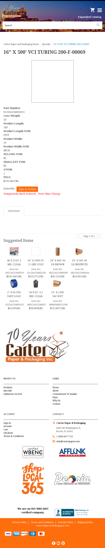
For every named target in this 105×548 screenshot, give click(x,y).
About (55, 390)
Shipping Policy (85, 522)
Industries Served (13, 393)
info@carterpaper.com (68, 441)
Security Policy (65, 522)
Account (8, 426)
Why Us (56, 400)
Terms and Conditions (42, 522)
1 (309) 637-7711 (64, 436)
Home (56, 387)
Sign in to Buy (27, 189)
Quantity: (9, 188)
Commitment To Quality (65, 393)
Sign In (7, 422)
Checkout (8, 432)
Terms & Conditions (14, 436)
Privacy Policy (19, 522)
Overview (14, 211)
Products (8, 387)
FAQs (55, 397)
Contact (56, 403)
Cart (6, 429)
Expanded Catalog (89, 17)
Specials (8, 390)
